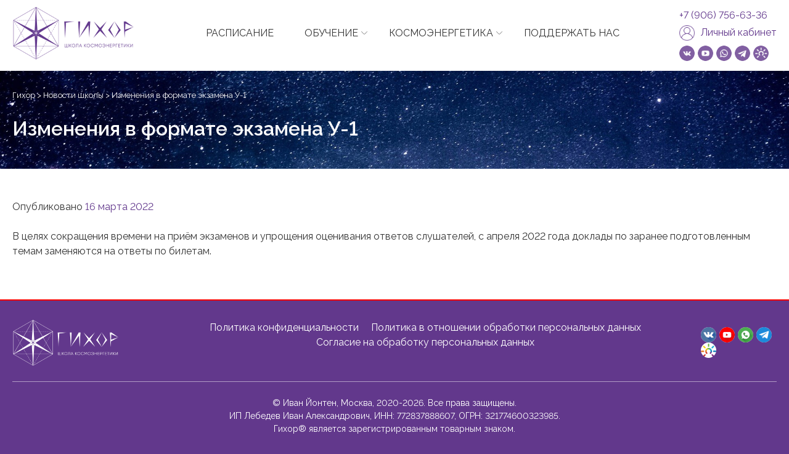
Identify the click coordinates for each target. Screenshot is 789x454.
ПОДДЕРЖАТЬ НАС (571, 33)
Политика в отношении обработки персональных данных (506, 327)
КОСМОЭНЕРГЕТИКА (441, 33)
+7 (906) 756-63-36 (723, 15)
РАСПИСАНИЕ (240, 33)
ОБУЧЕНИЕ (331, 33)
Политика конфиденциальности (284, 327)
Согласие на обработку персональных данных (425, 342)
